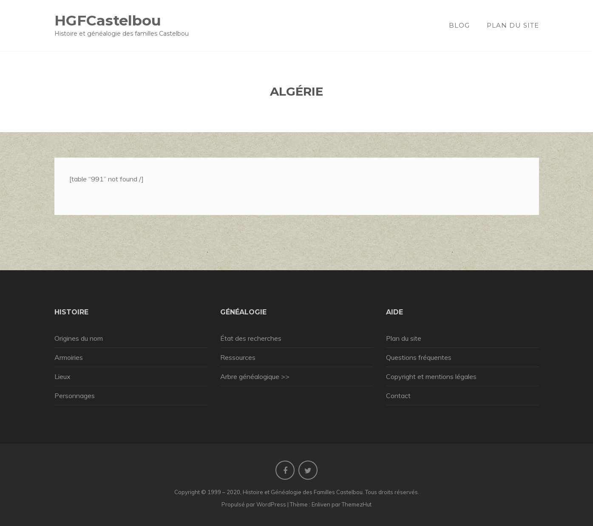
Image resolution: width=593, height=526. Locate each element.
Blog (459, 25)
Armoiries (68, 357)
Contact (398, 395)
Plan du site (513, 25)
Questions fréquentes (418, 357)
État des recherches (250, 338)
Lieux (62, 376)
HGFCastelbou (107, 20)
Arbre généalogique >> (254, 376)
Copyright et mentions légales (431, 376)
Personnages (74, 395)
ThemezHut (357, 504)
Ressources (237, 357)
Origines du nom (78, 338)
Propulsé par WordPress (253, 504)
